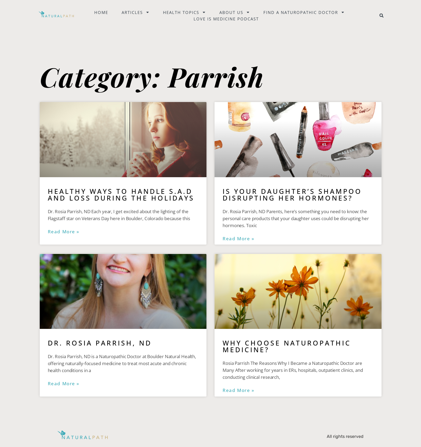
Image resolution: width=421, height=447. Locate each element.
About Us (234, 12)
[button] (381, 15)
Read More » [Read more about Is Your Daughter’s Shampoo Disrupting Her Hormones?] (239, 239)
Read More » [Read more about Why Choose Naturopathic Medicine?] (239, 390)
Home (101, 12)
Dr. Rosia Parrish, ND (100, 342)
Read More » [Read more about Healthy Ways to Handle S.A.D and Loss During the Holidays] (64, 232)
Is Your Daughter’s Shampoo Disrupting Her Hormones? (292, 194)
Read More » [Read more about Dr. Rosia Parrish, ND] (64, 384)
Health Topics (184, 12)
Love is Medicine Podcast (226, 18)
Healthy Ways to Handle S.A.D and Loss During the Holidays (121, 194)
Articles (136, 12)
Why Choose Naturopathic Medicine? (287, 346)
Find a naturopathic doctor (304, 12)
